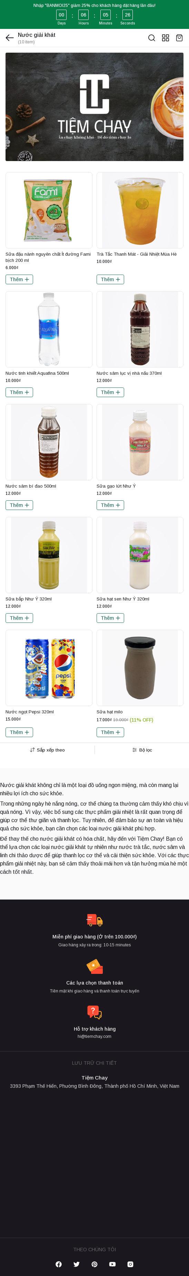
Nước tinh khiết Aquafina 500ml (37, 373)
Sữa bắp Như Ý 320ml (29, 599)
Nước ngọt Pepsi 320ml (30, 711)
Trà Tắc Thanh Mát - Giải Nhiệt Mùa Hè (137, 254)
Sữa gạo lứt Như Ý (116, 486)
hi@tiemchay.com (94, 1036)
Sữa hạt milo (110, 711)
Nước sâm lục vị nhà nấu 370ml (129, 373)
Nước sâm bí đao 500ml (31, 486)
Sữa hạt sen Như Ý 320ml (123, 599)
